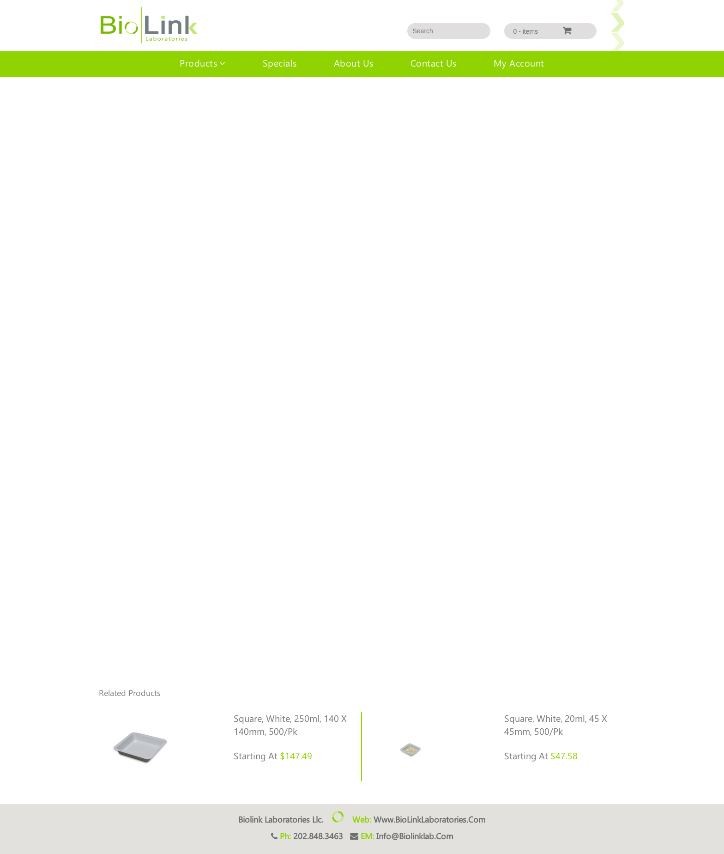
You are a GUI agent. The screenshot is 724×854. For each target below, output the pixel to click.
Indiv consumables (96, 95)
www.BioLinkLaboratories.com (430, 819)
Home (8, 95)
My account (519, 62)
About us (354, 62)
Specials (280, 62)
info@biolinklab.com (414, 836)
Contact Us (433, 62)
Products (198, 62)
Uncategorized (43, 95)
